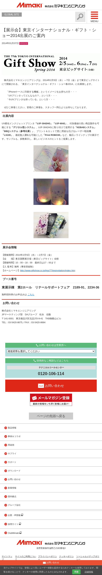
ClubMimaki (13, 533)
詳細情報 (89, 572)
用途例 (11, 445)
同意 (76, 572)
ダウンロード (14, 470)
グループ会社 (14, 505)
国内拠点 (12, 496)
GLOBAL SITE (11, 14)
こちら (31, 294)
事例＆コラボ (14, 436)
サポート (12, 462)
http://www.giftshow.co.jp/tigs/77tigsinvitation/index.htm (47, 270)
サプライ (12, 453)
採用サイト (13, 524)
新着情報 (12, 488)
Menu (94, 17)
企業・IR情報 (14, 515)
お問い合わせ (14, 479)
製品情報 (12, 428)
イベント (23, 43)
